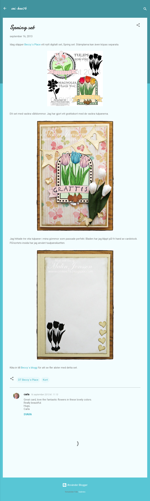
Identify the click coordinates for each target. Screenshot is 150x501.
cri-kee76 (19, 8)
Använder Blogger (75, 485)
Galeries (81, 492)
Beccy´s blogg (29, 367)
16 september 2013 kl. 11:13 (44, 394)
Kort (45, 379)
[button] (138, 25)
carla (26, 394)
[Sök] (145, 9)
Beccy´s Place (32, 44)
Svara (28, 414)
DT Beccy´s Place (28, 379)
